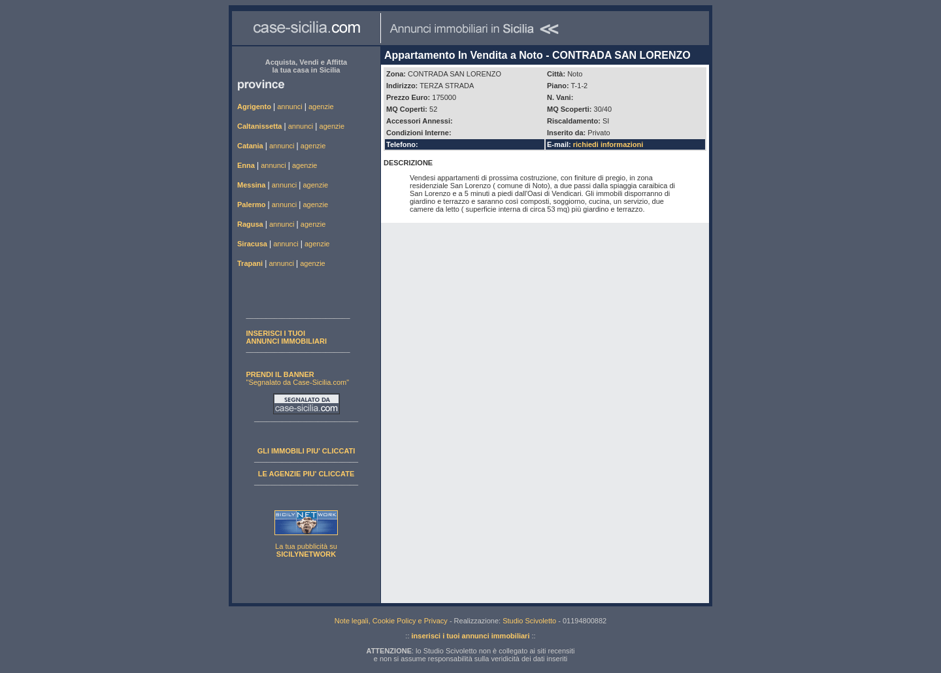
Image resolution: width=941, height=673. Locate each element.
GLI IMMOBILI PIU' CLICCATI (306, 451)
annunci (290, 106)
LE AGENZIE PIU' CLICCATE (306, 474)
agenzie (321, 106)
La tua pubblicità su (306, 550)
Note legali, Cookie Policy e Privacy (391, 621)
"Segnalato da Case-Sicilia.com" (298, 378)
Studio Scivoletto (529, 621)
